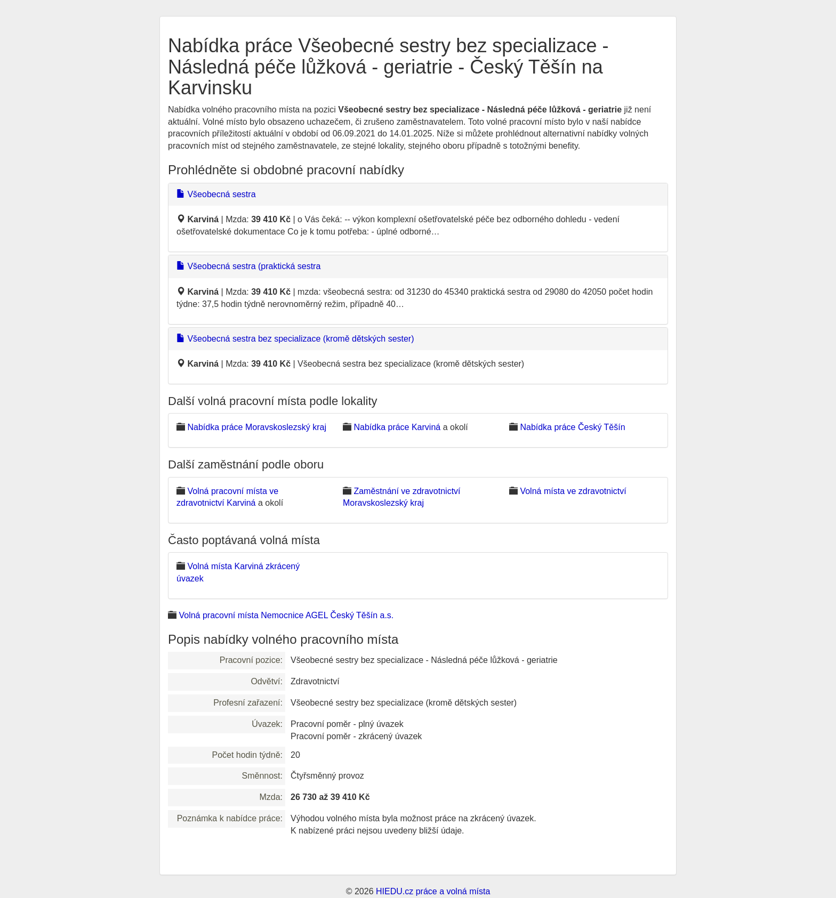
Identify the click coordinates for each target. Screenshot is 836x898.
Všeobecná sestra (216, 194)
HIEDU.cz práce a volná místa (433, 891)
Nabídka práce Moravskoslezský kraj (256, 427)
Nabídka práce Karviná (396, 427)
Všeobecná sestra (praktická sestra (248, 266)
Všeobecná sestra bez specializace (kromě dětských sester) (295, 338)
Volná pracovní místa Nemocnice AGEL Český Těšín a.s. (286, 615)
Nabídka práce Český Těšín (572, 427)
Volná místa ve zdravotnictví (573, 491)
